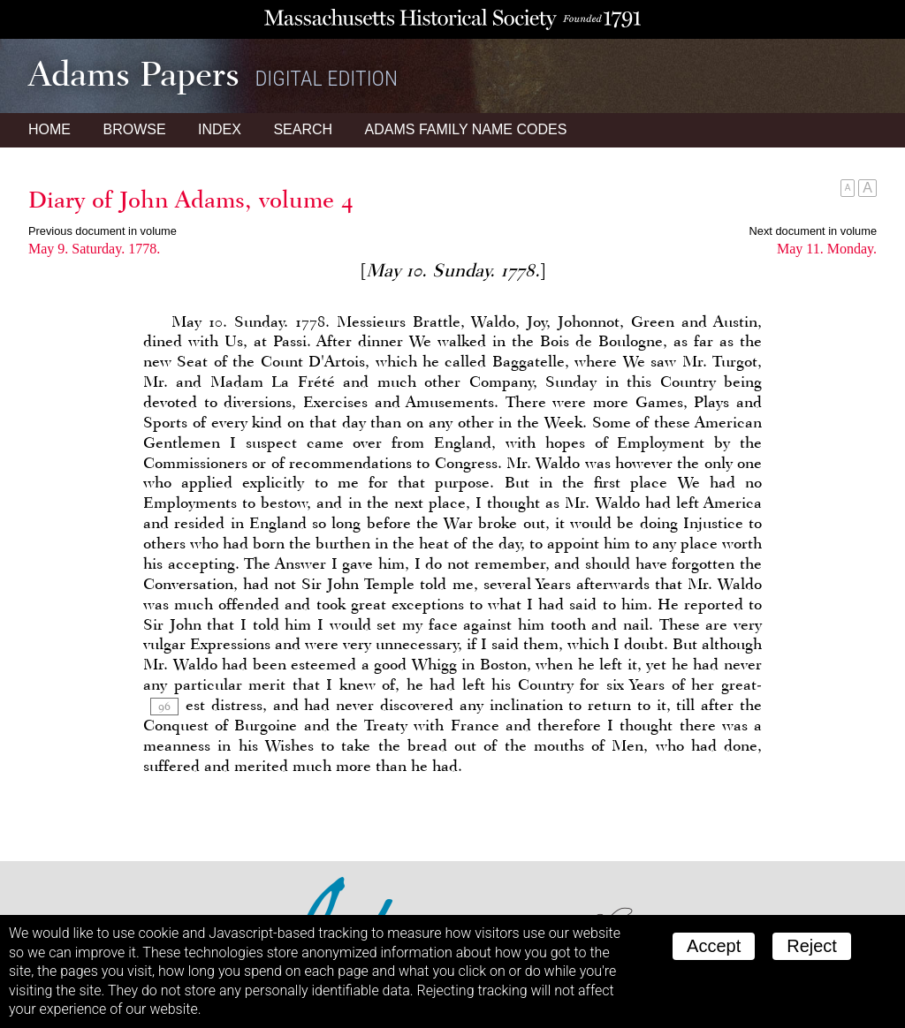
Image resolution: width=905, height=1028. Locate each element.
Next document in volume (813, 231)
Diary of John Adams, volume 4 (191, 199)
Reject (812, 946)
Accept (714, 946)
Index (219, 129)
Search (302, 129)
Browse (134, 129)
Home (49, 129)
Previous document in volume (102, 231)
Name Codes (466, 129)
